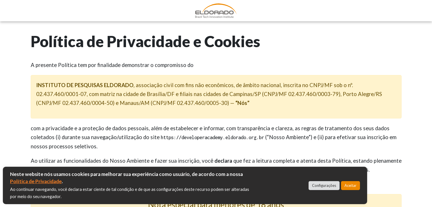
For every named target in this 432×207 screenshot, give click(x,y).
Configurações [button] (324, 185)
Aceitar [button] (350, 185)
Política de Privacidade (36, 181)
